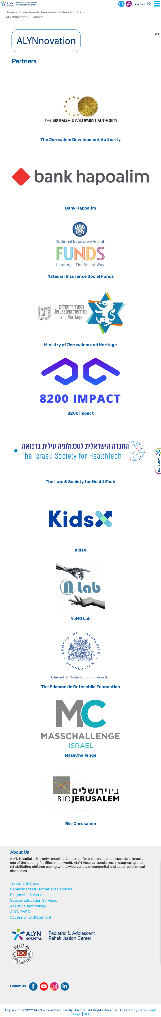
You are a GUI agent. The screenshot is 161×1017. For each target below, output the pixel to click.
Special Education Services (33, 900)
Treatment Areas (24, 883)
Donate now (129, 4)
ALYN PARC (20, 911)
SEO (87, 1014)
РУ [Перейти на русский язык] (149, 3)
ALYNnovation (17, 17)
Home (10, 12)
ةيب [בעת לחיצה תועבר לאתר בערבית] (136, 3)
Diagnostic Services (27, 894)
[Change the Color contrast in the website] (157, 34)
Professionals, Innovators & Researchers (49, 12)
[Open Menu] (157, 4)
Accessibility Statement (30, 917)
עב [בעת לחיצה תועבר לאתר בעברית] (143, 3)
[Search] (121, 4)
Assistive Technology (28, 906)
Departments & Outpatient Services (41, 889)
